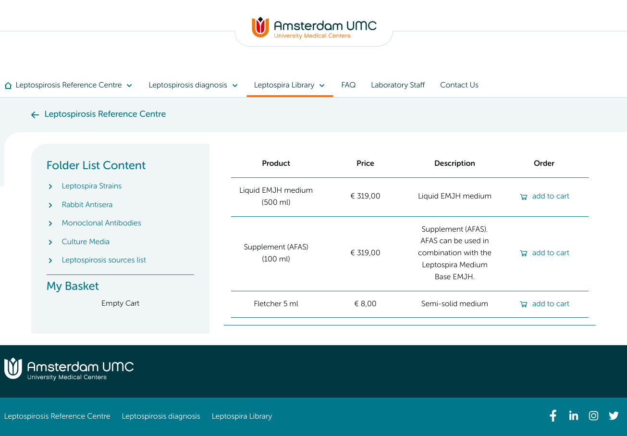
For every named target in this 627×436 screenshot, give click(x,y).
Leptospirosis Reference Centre (57, 417)
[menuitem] (72, 85)
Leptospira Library (242, 417)
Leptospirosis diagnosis (161, 417)
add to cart (544, 196)
